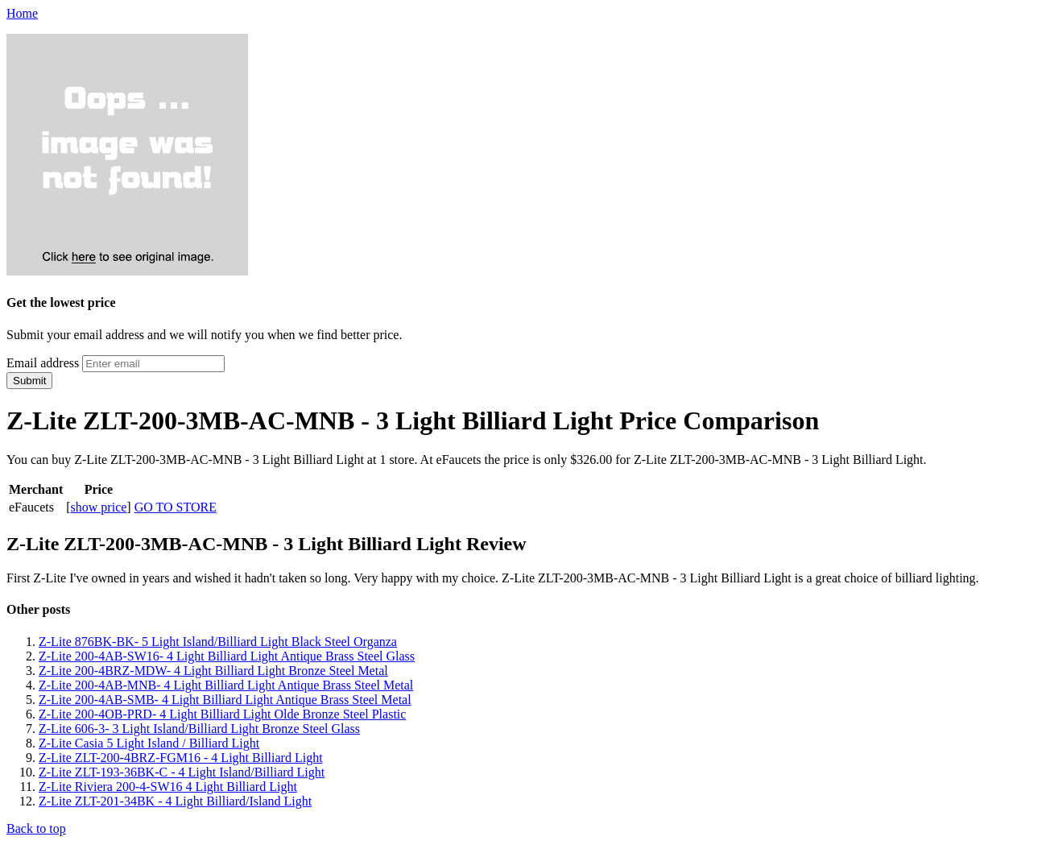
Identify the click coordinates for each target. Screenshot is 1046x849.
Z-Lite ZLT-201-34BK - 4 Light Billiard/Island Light (175, 801)
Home (22, 13)
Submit (29, 381)
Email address (42, 363)
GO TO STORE (175, 507)
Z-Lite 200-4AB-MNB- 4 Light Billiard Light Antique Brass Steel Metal (226, 685)
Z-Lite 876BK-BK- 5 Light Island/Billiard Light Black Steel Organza (218, 641)
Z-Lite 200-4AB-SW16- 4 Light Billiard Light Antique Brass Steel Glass (227, 656)
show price (99, 507)
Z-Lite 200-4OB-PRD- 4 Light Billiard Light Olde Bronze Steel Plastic (222, 714)
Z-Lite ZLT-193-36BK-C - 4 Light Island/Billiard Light (182, 772)
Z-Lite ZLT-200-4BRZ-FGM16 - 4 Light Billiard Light (181, 757)
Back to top (36, 828)
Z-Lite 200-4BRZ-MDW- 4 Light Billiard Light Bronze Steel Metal (213, 670)
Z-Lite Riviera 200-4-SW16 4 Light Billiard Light (168, 786)
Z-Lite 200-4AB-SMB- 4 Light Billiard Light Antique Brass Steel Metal (225, 699)
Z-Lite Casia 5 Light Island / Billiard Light (149, 743)
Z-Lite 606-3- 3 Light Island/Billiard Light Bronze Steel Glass (199, 728)
